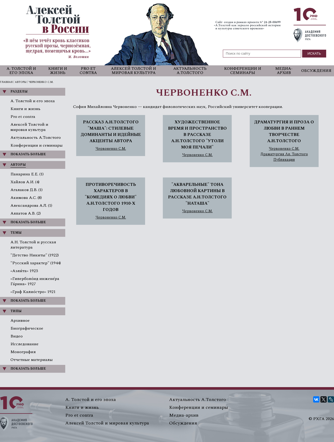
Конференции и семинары (242, 71)
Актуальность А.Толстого (190, 71)
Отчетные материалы (31, 360)
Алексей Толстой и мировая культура (133, 71)
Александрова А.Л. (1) (31, 205)
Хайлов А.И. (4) (24, 182)
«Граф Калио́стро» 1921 (33, 292)
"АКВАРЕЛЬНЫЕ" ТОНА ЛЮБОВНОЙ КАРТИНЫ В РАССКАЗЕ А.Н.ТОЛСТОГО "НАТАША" (197, 193)
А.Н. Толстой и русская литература (33, 244)
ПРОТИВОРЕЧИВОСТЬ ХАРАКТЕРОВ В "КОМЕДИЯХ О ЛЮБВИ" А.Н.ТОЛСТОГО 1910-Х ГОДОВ (110, 197)
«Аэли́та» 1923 (24, 271)
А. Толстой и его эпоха (21, 71)
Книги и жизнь (57, 71)
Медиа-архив (284, 71)
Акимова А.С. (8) (26, 197)
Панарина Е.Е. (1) (27, 174)
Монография (23, 352)
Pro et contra (88, 71)
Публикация (284, 160)
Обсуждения (316, 71)
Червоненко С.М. (111, 149)
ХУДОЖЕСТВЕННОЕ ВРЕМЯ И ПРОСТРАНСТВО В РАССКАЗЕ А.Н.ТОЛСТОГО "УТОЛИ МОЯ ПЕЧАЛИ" (197, 134)
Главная (6, 82)
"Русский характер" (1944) (35, 263)
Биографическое (26, 328)
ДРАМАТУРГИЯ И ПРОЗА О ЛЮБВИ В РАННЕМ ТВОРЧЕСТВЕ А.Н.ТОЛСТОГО (284, 131)
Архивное (20, 320)
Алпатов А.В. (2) (25, 213)
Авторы (20, 82)
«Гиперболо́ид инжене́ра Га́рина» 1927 (34, 281)
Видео (16, 336)
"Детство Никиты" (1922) (34, 255)
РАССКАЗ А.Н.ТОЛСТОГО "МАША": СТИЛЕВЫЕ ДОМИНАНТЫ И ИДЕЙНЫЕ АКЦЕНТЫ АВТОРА (111, 131)
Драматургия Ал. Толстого (284, 154)
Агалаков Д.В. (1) (26, 190)
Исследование (24, 344)
